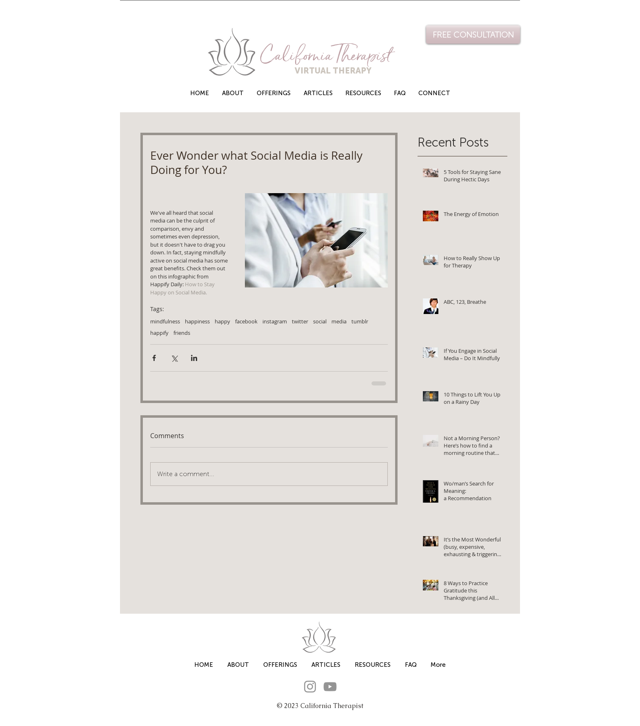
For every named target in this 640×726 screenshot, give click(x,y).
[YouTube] (330, 687)
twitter (300, 321)
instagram (274, 321)
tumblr (359, 321)
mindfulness (165, 321)
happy (222, 321)
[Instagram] (310, 687)
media (339, 321)
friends (181, 333)
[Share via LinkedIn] (194, 358)
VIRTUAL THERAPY (316, 71)
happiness (197, 321)
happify (159, 333)
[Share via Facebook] (154, 358)
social (320, 321)
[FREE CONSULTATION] (473, 34)
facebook (246, 321)
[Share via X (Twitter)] (174, 358)
